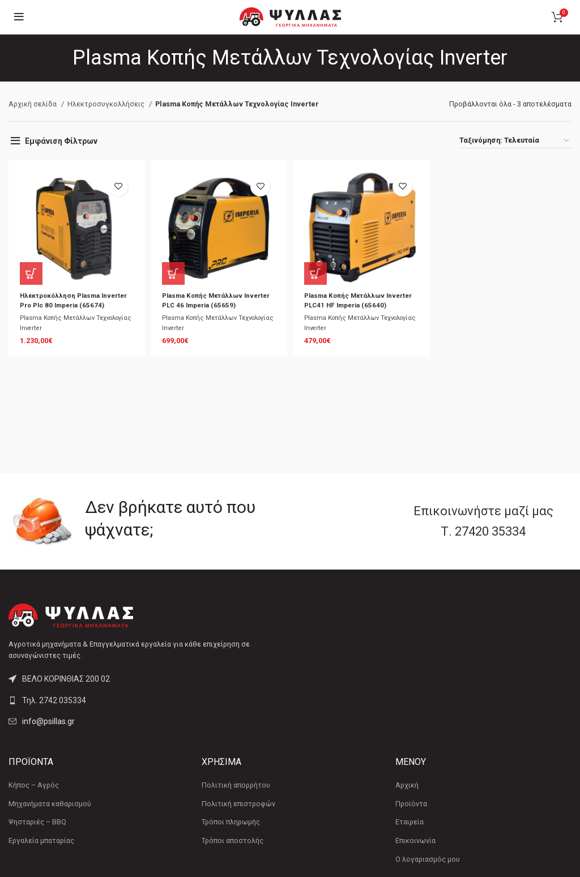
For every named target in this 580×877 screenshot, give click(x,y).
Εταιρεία (409, 822)
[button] (31, 273)
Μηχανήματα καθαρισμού (49, 803)
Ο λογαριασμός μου (427, 859)
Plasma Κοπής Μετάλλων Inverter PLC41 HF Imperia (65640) (349, 305)
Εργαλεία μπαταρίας (41, 840)
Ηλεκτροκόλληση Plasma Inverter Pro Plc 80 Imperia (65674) (67, 305)
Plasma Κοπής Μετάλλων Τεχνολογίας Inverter (60, 333)
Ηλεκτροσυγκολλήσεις (106, 104)
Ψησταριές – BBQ (37, 822)
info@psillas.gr (48, 721)
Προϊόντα (411, 803)
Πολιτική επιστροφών (238, 803)
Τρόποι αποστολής (232, 840)
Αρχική (407, 785)
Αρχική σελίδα (33, 104)
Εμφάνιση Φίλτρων (61, 141)
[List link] (145, 700)
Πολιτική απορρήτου (236, 785)
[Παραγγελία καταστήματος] (515, 140)
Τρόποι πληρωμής (231, 822)
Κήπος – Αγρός (33, 785)
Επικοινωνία (415, 840)
